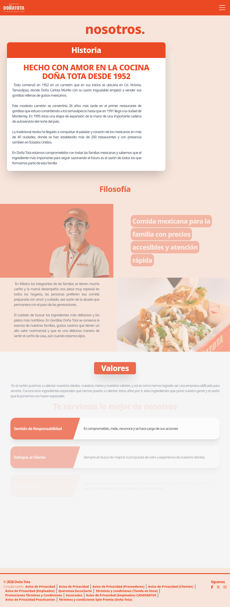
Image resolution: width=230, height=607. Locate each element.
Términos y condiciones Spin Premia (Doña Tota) (95, 599)
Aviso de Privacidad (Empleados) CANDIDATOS (121, 595)
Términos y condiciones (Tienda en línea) (127, 591)
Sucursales (74, 595)
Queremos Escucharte (75, 591)
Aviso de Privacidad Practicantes (30, 599)
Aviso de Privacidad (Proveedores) (118, 586)
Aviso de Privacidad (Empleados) (30, 591)
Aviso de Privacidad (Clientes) (170, 586)
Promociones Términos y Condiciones (33, 595)
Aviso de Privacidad (40, 586)
